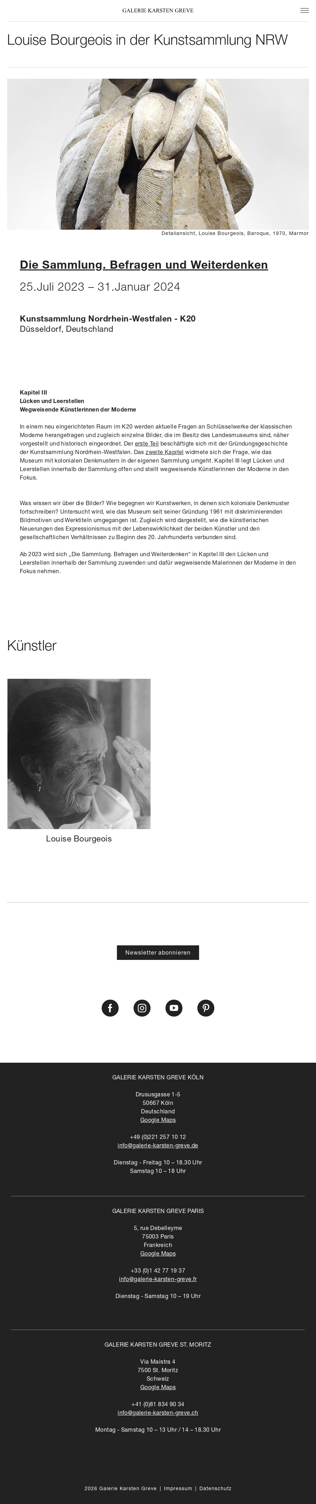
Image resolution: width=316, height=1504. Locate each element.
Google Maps (158, 1121)
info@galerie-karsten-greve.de (158, 1146)
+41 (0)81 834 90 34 (158, 1405)
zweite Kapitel (165, 453)
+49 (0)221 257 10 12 (158, 1138)
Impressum (178, 1489)
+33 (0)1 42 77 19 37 (158, 1271)
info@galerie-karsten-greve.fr (158, 1280)
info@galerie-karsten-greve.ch (158, 1413)
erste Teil (147, 444)
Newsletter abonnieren (158, 953)
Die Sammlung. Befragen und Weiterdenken (144, 266)
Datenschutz (215, 1489)
